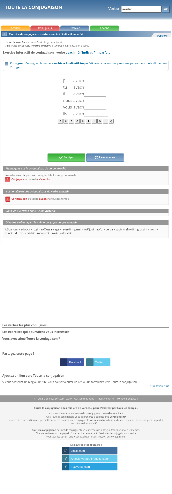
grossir (141, 229)
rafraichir (66, 233)
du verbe (28, 179)
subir (119, 229)
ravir (55, 233)
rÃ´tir (100, 229)
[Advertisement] (86, 138)
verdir (109, 229)
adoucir (25, 229)
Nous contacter (106, 398)
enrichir (30, 233)
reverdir (67, 229)
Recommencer (105, 158)
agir (57, 229)
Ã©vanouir (12, 229)
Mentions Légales (127, 398)
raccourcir (43, 233)
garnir (78, 229)
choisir (152, 229)
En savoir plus (159, 386)
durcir (19, 233)
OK (166, 9)
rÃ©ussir (46, 229)
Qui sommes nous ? (85, 398)
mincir (9, 233)
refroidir (129, 229)
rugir (36, 229)
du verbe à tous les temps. (37, 198)
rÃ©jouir (89, 229)
